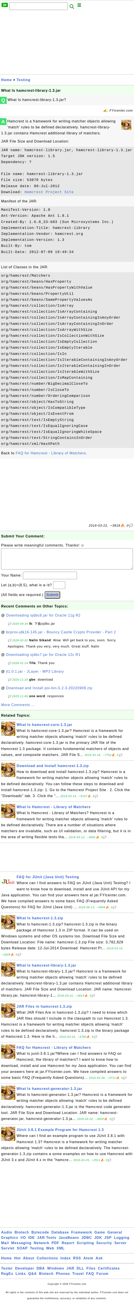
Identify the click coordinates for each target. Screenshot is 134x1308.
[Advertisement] (67, 43)
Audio (6, 1237)
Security (104, 1247)
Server (120, 1247)
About (28, 1262)
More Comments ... (18, 709)
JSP (108, 1242)
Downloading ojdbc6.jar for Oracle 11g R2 (43, 620)
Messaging (21, 1247)
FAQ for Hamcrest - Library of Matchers (51, 453)
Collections (47, 1262)
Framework (81, 1237)
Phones (63, 1278)
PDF (55, 1247)
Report (68, 1247)
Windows (55, 1273)
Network (41, 1247)
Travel (78, 1278)
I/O (23, 1242)
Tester (7, 1273)
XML (61, 1253)
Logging (121, 1242)
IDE (31, 1242)
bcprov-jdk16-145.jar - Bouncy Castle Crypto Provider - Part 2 (61, 636)
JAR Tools (46, 1242)
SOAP (22, 1253)
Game (99, 1237)
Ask (99, 1262)
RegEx (7, 1278)
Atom (88, 1262)
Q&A (32, 1278)
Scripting (85, 1247)
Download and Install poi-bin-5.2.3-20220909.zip (49, 692)
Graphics (9, 1242)
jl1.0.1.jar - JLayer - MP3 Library (35, 676)
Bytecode (40, 1237)
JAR (70, 1273)
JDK (98, 1242)
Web (50, 1253)
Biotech (22, 1237)
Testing (24, 80)
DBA (40, 1273)
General (114, 1237)
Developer (24, 1273)
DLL (80, 1273)
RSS (77, 1262)
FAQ (90, 1278)
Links (20, 1278)
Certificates (109, 1273)
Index (65, 1262)
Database (60, 1237)
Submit (52, 599)
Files (91, 1273)
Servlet (7, 1253)
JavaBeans (69, 1242)
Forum (102, 1278)
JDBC (86, 1242)
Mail (5, 1247)
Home (6, 80)
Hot (17, 1262)
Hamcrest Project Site (49, 192)
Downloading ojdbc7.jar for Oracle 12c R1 (43, 659)
